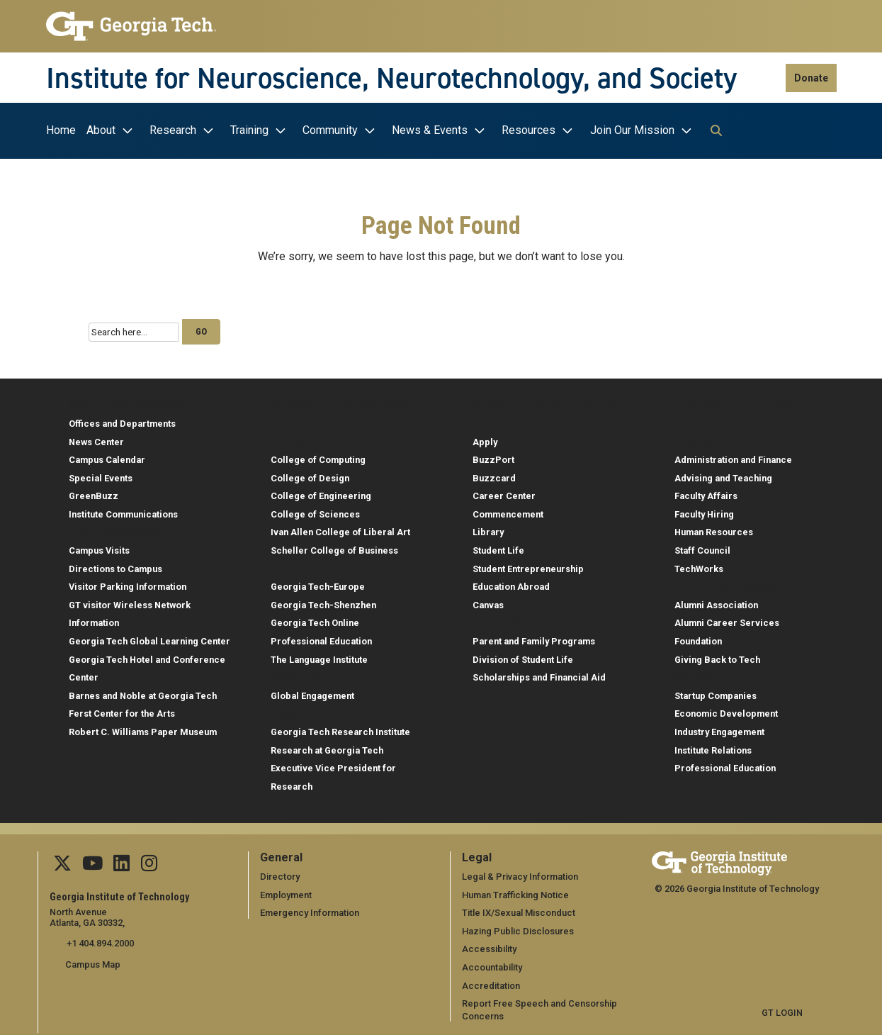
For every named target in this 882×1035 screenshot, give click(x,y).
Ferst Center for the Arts (122, 710)
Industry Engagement (719, 728)
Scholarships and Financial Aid (539, 673)
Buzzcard (494, 474)
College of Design (310, 474)
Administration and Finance (733, 456)
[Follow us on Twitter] (62, 862)
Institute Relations (713, 746)
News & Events (430, 130)
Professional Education (321, 637)
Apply (485, 437)
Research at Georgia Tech (327, 746)
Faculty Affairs (705, 492)
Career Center (504, 492)
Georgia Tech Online (315, 619)
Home (61, 130)
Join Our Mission (632, 130)
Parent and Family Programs (534, 637)
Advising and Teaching (723, 474)
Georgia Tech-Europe (318, 583)
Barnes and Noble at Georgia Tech (143, 691)
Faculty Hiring (704, 510)
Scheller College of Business (334, 547)
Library (488, 528)
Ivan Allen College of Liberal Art (340, 528)
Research (172, 130)
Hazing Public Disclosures (517, 927)
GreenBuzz (93, 492)
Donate (811, 78)
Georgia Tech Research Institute (340, 728)
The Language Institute (319, 655)
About (100, 130)
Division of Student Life (523, 655)
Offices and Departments (122, 419)
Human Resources (713, 528)
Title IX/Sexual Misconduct (518, 909)
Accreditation (491, 981)
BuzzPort (493, 456)
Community (330, 130)
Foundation (698, 637)
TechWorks (698, 564)
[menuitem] (64, 131)
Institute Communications (123, 510)
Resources (528, 130)
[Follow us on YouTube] (92, 862)
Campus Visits (99, 547)
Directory (280, 873)
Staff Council (702, 547)
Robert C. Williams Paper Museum (143, 728)
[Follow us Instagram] (148, 862)
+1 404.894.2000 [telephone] (98, 939)
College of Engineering (321, 492)
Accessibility (489, 945)
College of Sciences (315, 510)
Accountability (492, 963)
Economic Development (726, 710)
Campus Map (92, 960)
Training (249, 130)
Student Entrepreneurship (528, 564)
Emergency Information (309, 909)
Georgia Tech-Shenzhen (323, 600)
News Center (96, 437)
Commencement (508, 510)
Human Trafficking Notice (515, 890)
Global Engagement (312, 691)
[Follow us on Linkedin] (121, 862)
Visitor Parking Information (127, 583)
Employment (286, 890)
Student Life (498, 547)
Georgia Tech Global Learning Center (149, 637)
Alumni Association (716, 600)
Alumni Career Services (726, 619)
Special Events (100, 474)
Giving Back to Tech (717, 655)
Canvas (488, 600)
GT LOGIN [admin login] (782, 1009)
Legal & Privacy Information (519, 873)
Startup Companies (715, 691)
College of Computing (318, 456)
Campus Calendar (107, 456)
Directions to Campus (115, 564)
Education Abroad (511, 583)
